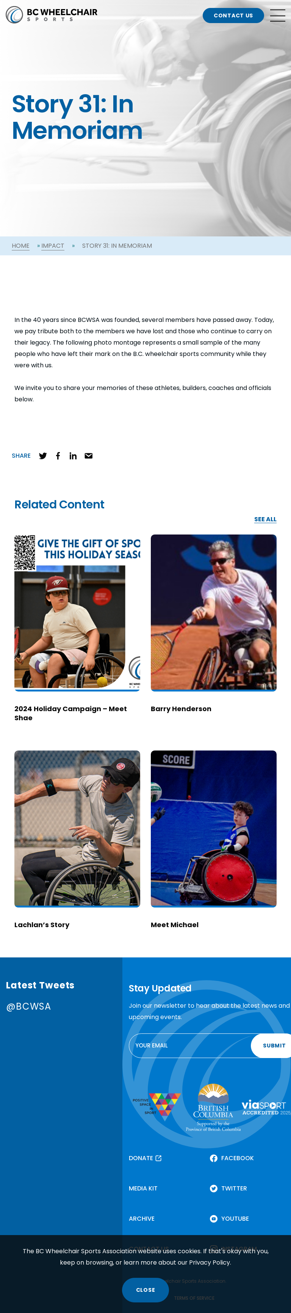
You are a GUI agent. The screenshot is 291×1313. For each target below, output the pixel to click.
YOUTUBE (235, 1218)
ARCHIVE (142, 1218)
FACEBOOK (237, 1158)
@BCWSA (28, 1006)
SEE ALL (265, 519)
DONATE (141, 1158)
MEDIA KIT (143, 1188)
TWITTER (234, 1188)
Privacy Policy (209, 1262)
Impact (52, 245)
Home (21, 245)
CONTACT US (233, 15)
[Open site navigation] (277, 15)
